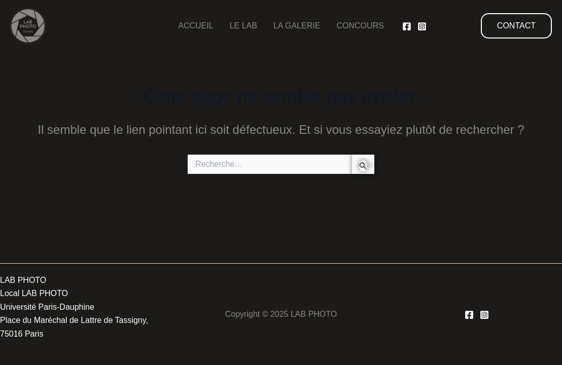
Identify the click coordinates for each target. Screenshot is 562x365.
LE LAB (243, 25)
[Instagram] (422, 26)
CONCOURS (359, 25)
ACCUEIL (195, 25)
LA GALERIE (297, 25)
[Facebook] (406, 26)
